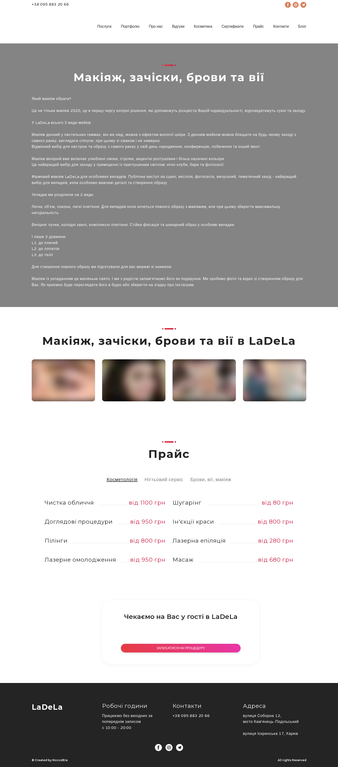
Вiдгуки (178, 26)
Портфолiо (130, 26)
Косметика (203, 26)
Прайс (258, 26)
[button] (164, 480)
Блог (302, 26)
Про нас (156, 26)
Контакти (281, 26)
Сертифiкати (233, 26)
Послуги (104, 26)
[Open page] (56, 26)
